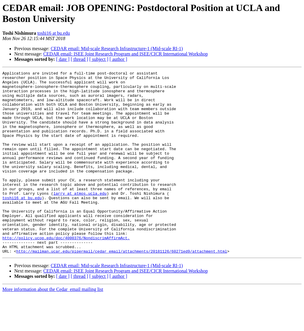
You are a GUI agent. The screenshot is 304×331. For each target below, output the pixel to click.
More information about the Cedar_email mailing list (52, 325)
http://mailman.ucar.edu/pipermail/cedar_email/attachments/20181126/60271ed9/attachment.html (121, 287)
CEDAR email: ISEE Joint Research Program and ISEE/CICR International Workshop (125, 53)
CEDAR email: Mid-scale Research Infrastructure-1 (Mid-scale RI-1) (117, 48)
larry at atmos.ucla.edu (80, 218)
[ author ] (118, 59)
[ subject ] (98, 59)
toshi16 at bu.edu (53, 33)
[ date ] (62, 59)
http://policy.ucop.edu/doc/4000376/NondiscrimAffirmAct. (66, 271)
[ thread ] (79, 59)
